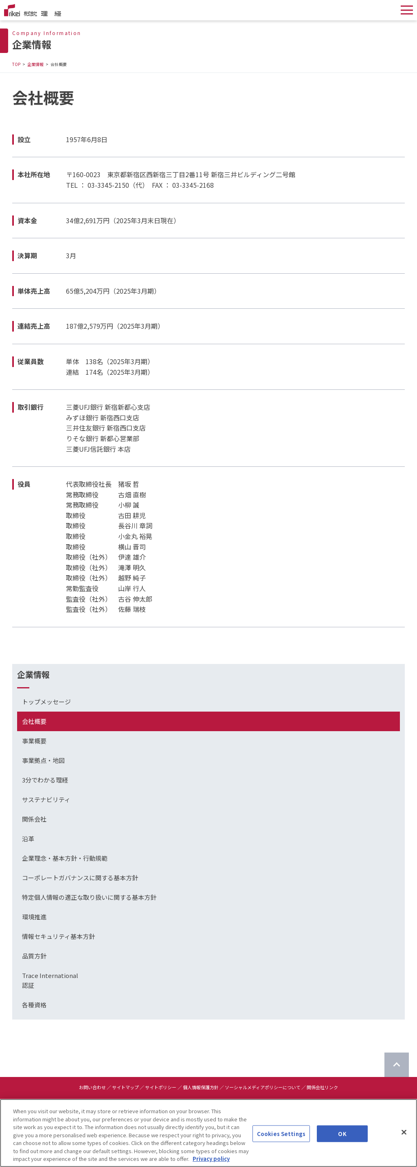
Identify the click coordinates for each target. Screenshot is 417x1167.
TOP (16, 64)
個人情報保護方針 (201, 1087)
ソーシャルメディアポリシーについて (263, 1087)
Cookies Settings (281, 1134)
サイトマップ (125, 1087)
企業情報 (35, 64)
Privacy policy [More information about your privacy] (211, 1160)
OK (342, 1134)
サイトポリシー (160, 1087)
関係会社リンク (322, 1087)
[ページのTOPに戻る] (396, 1065)
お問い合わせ (92, 1087)
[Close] (404, 1133)
